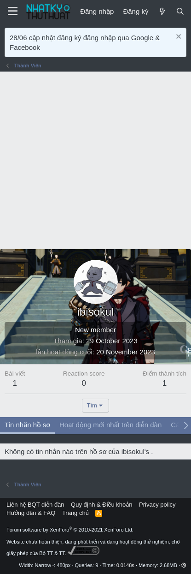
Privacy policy (157, 504)
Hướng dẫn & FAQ (30, 512)
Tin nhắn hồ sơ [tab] (27, 425)
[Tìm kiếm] (180, 11)
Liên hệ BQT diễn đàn (35, 504)
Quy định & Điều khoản (101, 504)
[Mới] (162, 11)
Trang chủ (75, 512)
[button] (183, 565)
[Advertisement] (95, 161)
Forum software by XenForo (69, 529)
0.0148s (125, 565)
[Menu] (12, 11)
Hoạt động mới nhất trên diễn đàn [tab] (110, 425)
